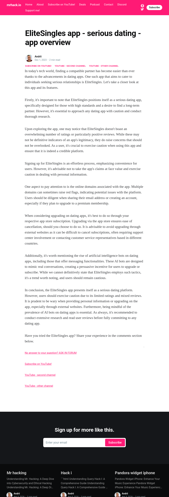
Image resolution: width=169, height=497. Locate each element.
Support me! (32, 10)
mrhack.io (14, 5)
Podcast (95, 4)
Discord (122, 4)
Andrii (38, 56)
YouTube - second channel (70, 66)
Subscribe (154, 7)
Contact (108, 4)
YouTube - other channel (104, 66)
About (40, 4)
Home (28, 4)
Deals (82, 4)
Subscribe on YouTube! (61, 4)
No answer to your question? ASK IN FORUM (51, 352)
